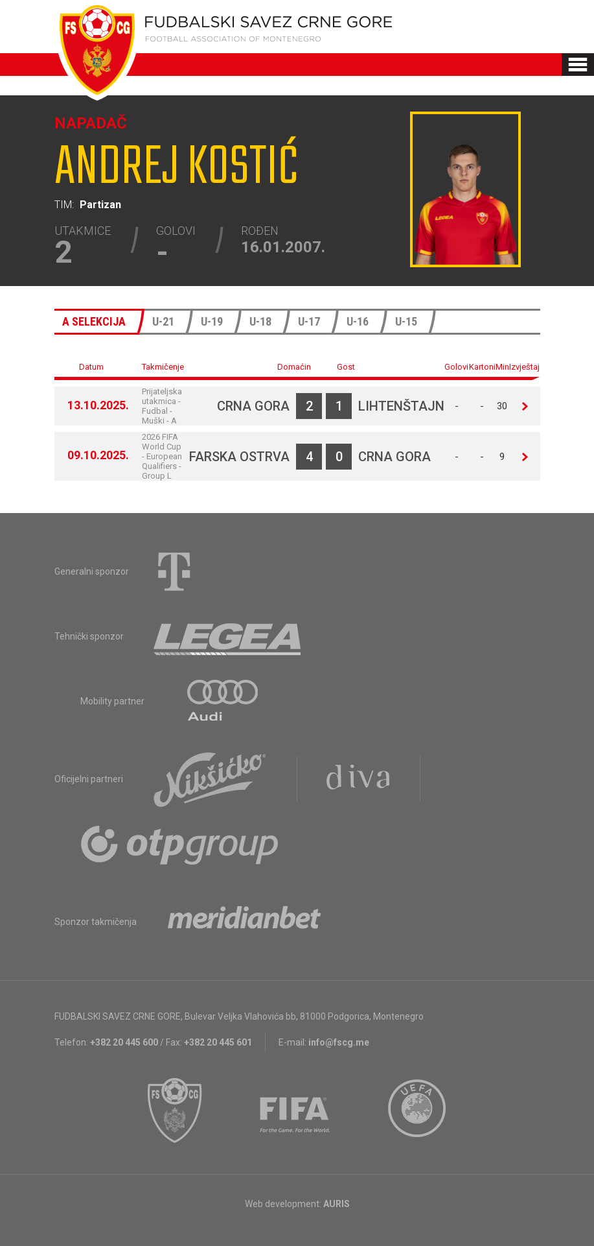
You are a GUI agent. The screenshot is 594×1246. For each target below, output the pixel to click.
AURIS (336, 1204)
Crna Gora (253, 406)
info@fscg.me (338, 1042)
